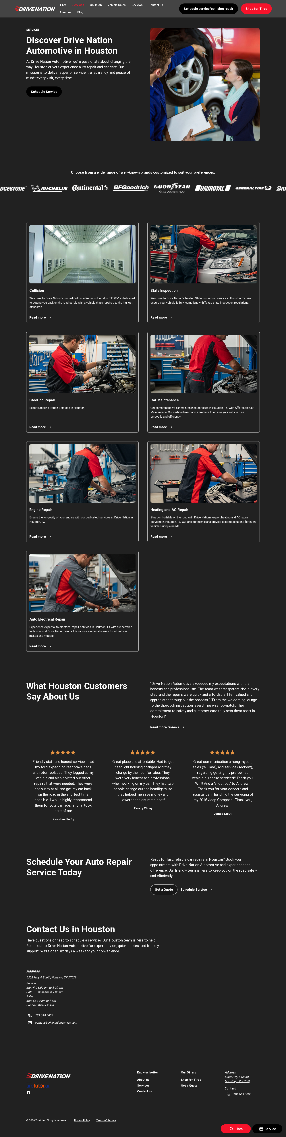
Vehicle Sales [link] (117, 5)
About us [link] (66, 12)
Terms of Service (106, 1120)
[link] (48, 1075)
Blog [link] (80, 12)
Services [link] (78, 5)
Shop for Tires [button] (256, 9)
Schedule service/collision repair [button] (208, 9)
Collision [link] (96, 5)
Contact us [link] (155, 5)
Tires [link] (63, 5)
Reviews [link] (137, 5)
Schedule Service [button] (44, 92)
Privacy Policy (82, 1120)
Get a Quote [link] (189, 1085)
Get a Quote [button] (164, 889)
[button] (34, 8)
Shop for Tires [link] (191, 1079)
